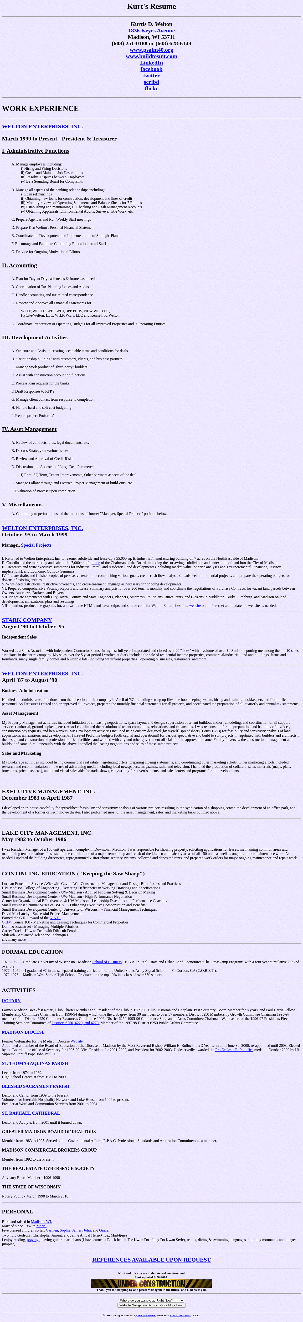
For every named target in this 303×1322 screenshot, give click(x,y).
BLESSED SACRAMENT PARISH (35, 1086)
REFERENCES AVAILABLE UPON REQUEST (151, 1260)
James (77, 1230)
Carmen (52, 1230)
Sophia (65, 1230)
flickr (151, 88)
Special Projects (36, 545)
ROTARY (11, 1000)
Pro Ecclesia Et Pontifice (234, 1050)
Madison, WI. (41, 1222)
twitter (151, 75)
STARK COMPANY (27, 620)
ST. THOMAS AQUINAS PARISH (35, 1063)
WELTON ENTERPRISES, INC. (42, 126)
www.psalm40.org (151, 50)
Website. (77, 1041)
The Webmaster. (146, 1315)
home (96, 563)
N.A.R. (55, 918)
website (195, 606)
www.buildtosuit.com (151, 56)
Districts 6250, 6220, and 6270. (75, 1023)
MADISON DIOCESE (23, 1032)
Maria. (41, 1226)
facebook (152, 69)
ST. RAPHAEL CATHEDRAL (31, 1113)
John (87, 1230)
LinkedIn (151, 63)
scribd (151, 82)
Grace (103, 1230)
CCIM (7, 922)
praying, (33, 1240)
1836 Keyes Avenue (151, 30)
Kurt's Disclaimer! (180, 1315)
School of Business (107, 962)
